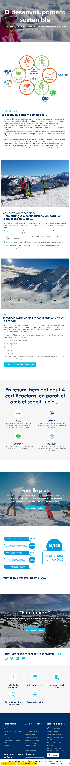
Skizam (6, 745)
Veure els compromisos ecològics (20, 365)
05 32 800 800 (55, 728)
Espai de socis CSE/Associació (30, 749)
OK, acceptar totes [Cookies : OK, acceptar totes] (8, 763)
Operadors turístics (32, 731)
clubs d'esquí (30, 734)
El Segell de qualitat (35, 508)
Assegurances (52, 745)
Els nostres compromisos (13, 731)
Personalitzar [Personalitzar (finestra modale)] (43, 763)
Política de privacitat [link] (58, 763)
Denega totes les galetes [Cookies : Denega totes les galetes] (27, 763)
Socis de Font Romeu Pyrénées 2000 (33, 744)
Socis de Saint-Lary (32, 740)
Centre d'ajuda (52, 731)
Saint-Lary (7, 737)
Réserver (53, 755)
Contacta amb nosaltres (55, 734)
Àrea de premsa (31, 737)
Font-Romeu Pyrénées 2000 (12, 741)
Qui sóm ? (7, 728)
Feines (6, 734)
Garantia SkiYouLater (54, 742)
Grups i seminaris (31, 728)
